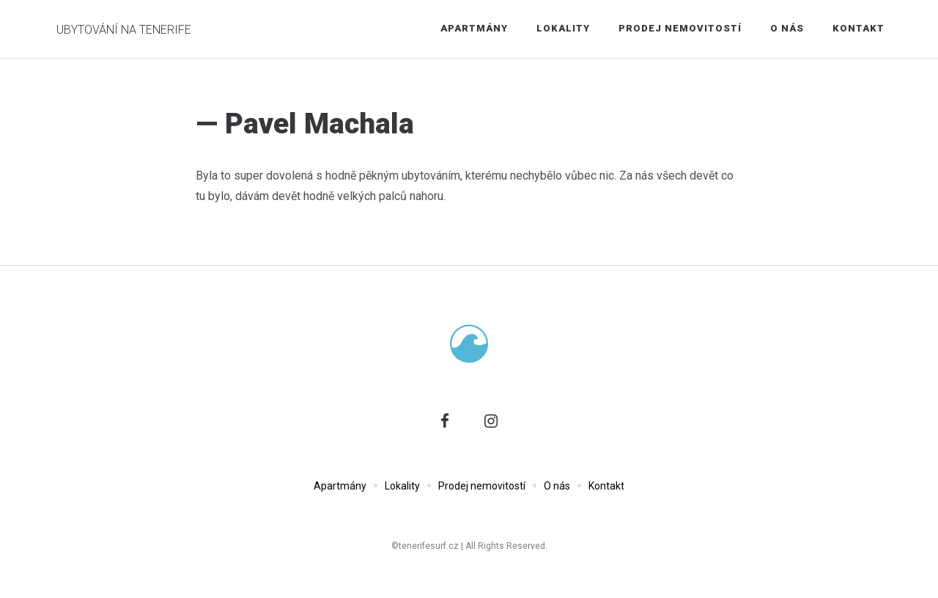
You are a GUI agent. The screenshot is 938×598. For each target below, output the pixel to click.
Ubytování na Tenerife (123, 30)
